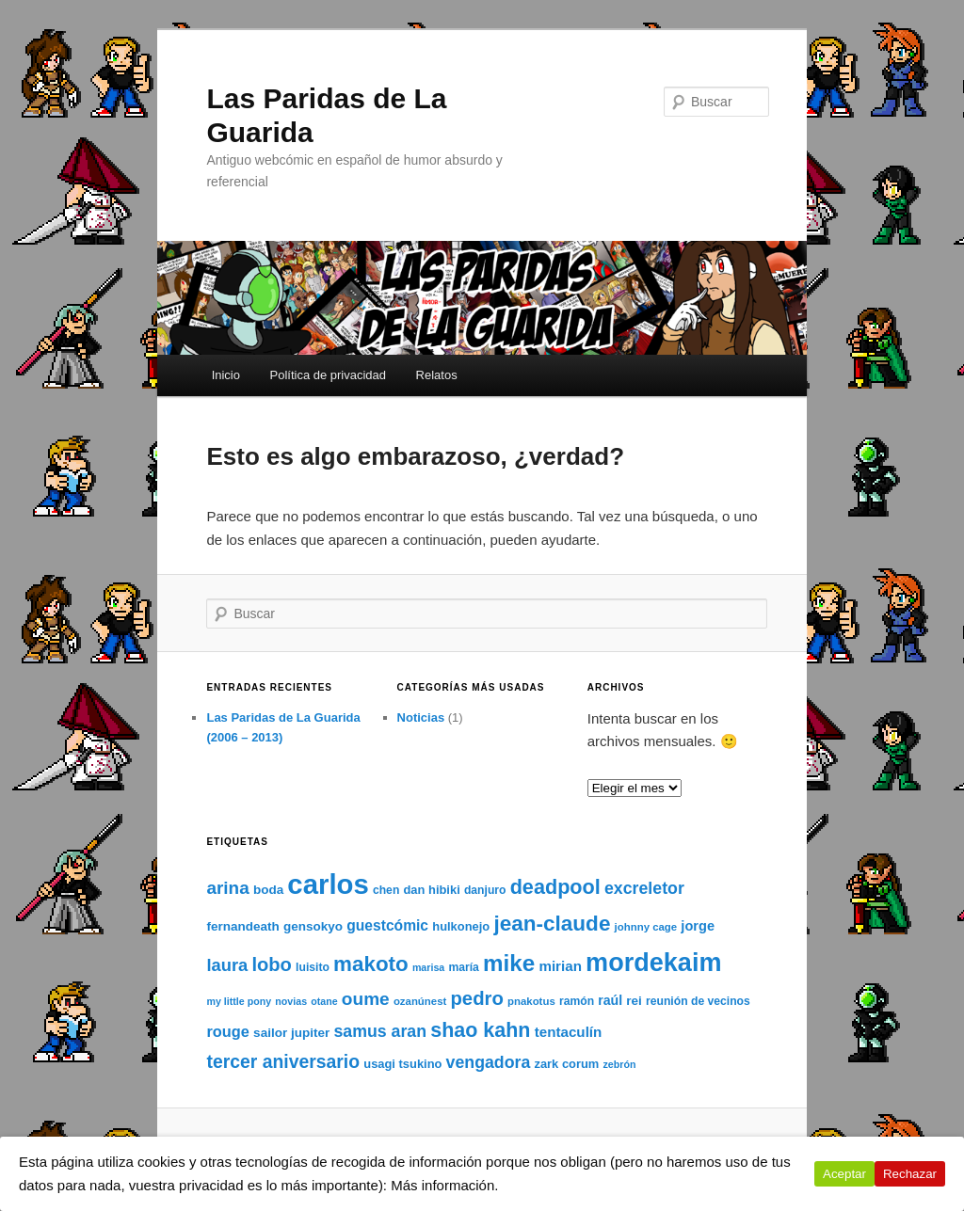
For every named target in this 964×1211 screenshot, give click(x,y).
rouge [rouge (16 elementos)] (227, 1031)
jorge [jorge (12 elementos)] (698, 925)
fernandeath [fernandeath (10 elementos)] (242, 926)
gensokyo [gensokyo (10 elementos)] (313, 926)
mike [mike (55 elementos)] (509, 963)
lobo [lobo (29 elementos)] (271, 964)
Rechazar (910, 1174)
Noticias (421, 717)
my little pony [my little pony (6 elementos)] (238, 1001)
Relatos (437, 375)
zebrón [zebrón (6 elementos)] (619, 1064)
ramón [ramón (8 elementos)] (576, 1001)
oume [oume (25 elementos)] (366, 999)
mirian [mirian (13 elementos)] (560, 966)
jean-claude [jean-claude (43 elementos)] (551, 923)
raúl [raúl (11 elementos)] (610, 1000)
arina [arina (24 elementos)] (227, 888)
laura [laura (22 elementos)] (227, 965)
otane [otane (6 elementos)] (324, 1001)
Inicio (226, 375)
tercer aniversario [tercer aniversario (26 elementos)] (283, 1061)
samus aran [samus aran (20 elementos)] (379, 1031)
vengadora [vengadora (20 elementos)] (488, 1062)
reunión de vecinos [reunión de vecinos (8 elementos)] (698, 1001)
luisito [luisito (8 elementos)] (312, 967)
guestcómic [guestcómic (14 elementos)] (387, 925)
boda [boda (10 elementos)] (268, 890)
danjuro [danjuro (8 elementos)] (485, 890)
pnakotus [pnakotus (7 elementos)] (531, 1001)
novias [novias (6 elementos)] (291, 1001)
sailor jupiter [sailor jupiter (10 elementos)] (291, 1033)
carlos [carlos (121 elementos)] (327, 884)
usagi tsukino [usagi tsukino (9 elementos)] (402, 1064)
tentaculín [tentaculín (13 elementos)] (568, 1032)
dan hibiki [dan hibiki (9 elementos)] (431, 890)
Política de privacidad (327, 375)
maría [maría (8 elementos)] (463, 967)
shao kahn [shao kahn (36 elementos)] (480, 1030)
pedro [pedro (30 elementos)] (476, 998)
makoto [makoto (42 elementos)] (371, 964)
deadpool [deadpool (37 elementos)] (555, 887)
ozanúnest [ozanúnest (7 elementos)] (420, 1001)
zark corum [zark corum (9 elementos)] (566, 1064)
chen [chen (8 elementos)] (386, 890)
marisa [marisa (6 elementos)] (428, 967)
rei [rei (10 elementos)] (634, 1001)
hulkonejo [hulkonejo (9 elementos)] (461, 926)
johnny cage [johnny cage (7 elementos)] (646, 926)
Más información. (444, 1185)
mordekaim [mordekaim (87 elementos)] (653, 962)
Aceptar (844, 1174)
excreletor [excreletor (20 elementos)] (644, 888)
